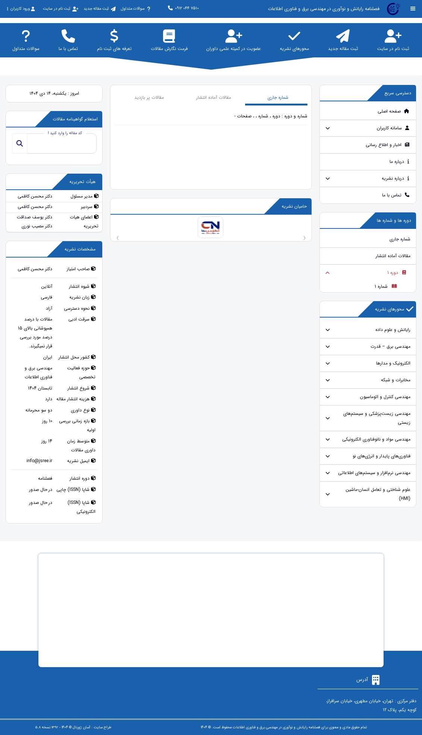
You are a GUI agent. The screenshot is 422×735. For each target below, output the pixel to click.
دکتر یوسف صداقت (34, 217)
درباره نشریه (396, 178)
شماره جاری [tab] (278, 97)
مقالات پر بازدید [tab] (149, 97)
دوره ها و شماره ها (394, 220)
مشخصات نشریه (80, 249)
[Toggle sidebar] (413, 8)
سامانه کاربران (393, 128)
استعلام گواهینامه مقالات (75, 119)
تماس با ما (396, 195)
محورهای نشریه (394, 309)
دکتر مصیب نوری (37, 226)
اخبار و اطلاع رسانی (388, 144)
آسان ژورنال (81, 727)
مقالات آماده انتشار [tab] (213, 97)
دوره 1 (396, 272)
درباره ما (400, 161)
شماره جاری (400, 239)
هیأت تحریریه (82, 181)
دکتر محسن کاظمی (35, 196)
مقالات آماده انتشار (393, 255)
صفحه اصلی (394, 111)
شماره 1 (386, 286)
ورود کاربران (20, 9)
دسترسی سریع (397, 93)
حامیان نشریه (294, 206)
